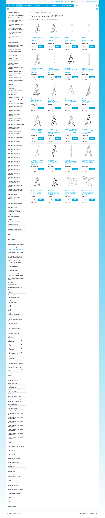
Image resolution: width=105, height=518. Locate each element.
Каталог (32, 12)
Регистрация (94, 1)
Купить (41, 47)
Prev (8, 9)
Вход (88, 1)
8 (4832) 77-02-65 (64, 1)
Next (96, 9)
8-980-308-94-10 (54, 1)
